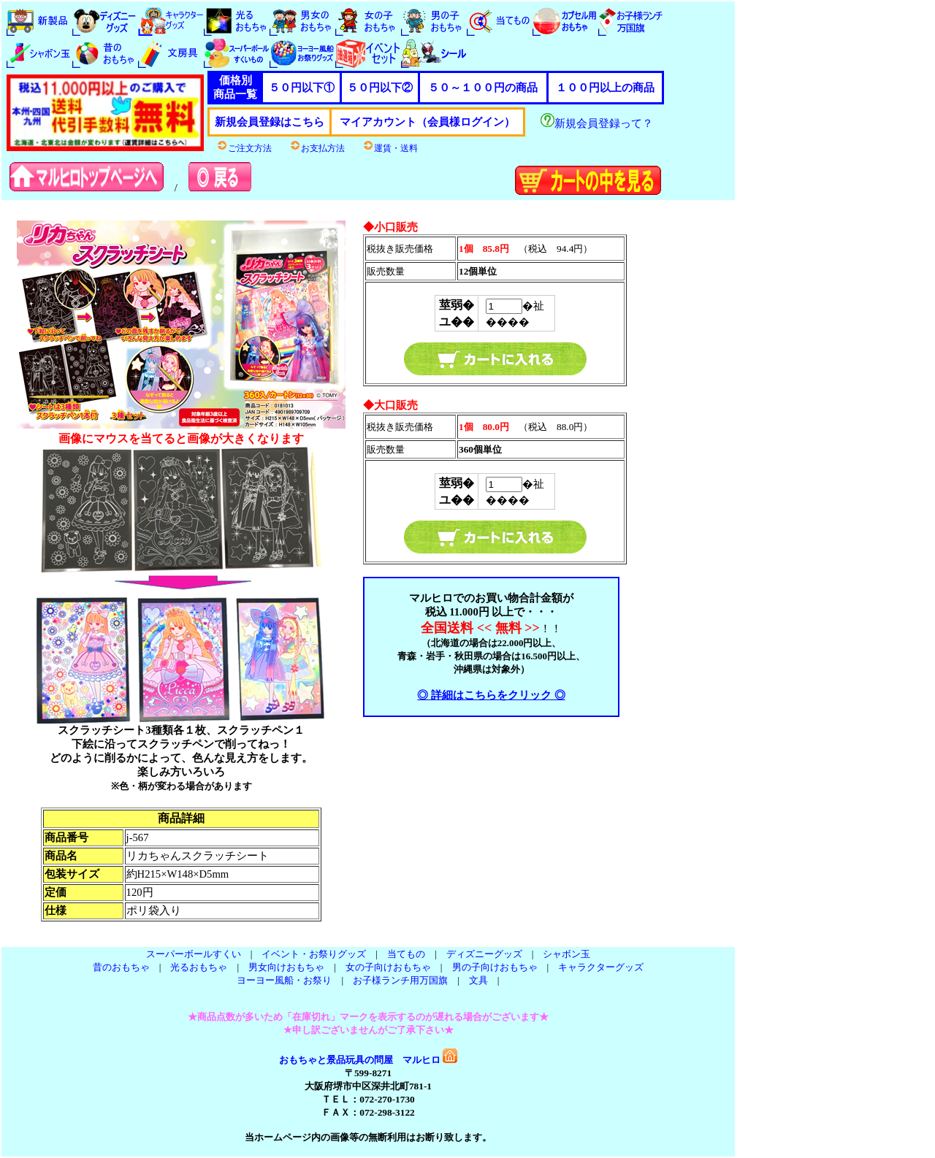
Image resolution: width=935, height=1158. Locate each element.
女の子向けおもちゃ (388, 967)
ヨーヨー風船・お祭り (284, 980)
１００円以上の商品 (605, 87)
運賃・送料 (390, 148)
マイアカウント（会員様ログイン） (427, 122)
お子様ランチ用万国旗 (400, 980)
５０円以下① (302, 87)
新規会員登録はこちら (269, 122)
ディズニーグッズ (484, 953)
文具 (478, 980)
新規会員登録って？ (597, 123)
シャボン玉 (566, 953)
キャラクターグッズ (601, 967)
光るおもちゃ (198, 967)
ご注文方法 (244, 148)
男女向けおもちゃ (286, 967)
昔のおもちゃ (121, 967)
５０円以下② (380, 87)
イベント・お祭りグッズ (314, 953)
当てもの (406, 953)
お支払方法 (317, 148)
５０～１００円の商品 (483, 87)
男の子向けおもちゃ (495, 967)
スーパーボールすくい (193, 953)
